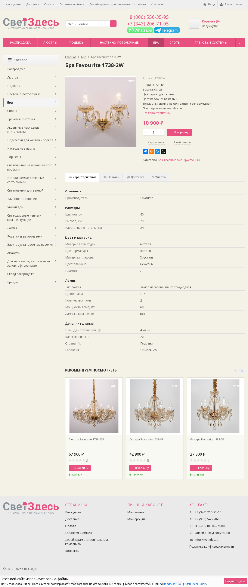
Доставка (32, 4)
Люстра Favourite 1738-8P (146, 439)
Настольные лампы (21, 148)
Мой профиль (137, 519)
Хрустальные (192, 160)
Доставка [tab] (136, 177)
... (240, 42)
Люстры (50, 42)
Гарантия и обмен (72, 4)
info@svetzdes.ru (206, 540)
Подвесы (76, 42)
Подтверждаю (235, 581)
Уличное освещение (22, 199)
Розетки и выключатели (24, 236)
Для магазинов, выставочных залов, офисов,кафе (28, 263)
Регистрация (231, 4)
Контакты (157, 4)
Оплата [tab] (159, 177)
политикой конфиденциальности (184, 584)
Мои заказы (136, 512)
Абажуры (14, 253)
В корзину (178, 132)
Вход (209, 4)
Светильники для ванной (25, 190)
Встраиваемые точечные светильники (25, 180)
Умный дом (15, 207)
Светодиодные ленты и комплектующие (24, 217)
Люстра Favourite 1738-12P (86, 439)
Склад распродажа (20, 274)
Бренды (12, 282)
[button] (235, 371)
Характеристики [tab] (82, 177)
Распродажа (20, 42)
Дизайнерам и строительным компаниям (117, 4)
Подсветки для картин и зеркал (30, 140)
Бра (156, 42)
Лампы (12, 228)
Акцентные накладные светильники (23, 129)
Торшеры (14, 157)
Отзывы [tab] (111, 177)
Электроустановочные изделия (30, 244)
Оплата (49, 4)
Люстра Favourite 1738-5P (207, 439)
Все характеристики (157, 113)
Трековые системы (211, 42)
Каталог (17, 60)
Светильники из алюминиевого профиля (30, 167)
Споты (175, 42)
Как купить (13, 4)
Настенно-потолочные (119, 42)
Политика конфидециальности (211, 546)
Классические (173, 160)
